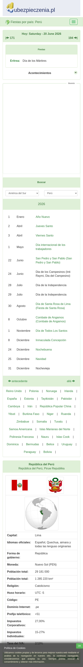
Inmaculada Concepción (51, 340)
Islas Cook (63, 436)
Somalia (42, 421)
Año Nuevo (43, 216)
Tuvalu (58, 421)
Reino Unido (14, 391)
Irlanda (68, 391)
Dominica (13, 444)
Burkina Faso (31, 413)
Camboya (14, 406)
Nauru (45, 436)
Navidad (41, 358)
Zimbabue (22, 421)
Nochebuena (44, 349)
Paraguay (30, 451)
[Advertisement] (41, 128)
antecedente (17, 381)
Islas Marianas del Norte (55, 429)
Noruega (51, 391)
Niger (50, 413)
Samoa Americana (20, 429)
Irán (29, 406)
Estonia (29, 398)
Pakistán (66, 398)
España (12, 398)
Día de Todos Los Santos (51, 330)
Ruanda (66, 413)
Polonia (33, 391)
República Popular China (55, 406)
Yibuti (11, 413)
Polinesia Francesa (22, 436)
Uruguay (67, 444)
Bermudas (32, 444)
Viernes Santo (44, 235)
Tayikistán (47, 398)
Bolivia (47, 451)
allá (71, 381)
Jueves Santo (44, 226)
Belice (50, 444)
